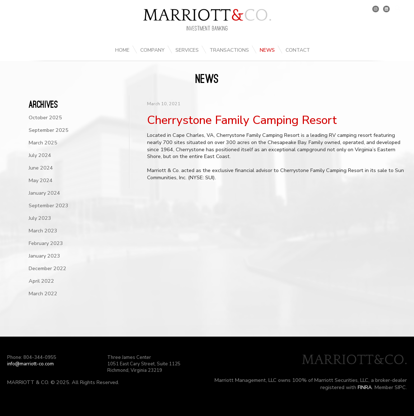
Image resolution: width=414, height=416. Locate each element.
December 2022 (47, 268)
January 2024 (44, 193)
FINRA (365, 387)
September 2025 (49, 130)
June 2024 (41, 167)
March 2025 (43, 142)
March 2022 (43, 293)
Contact (298, 50)
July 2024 (40, 155)
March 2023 (43, 230)
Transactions (229, 50)
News (267, 50)
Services (187, 50)
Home (122, 50)
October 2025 (45, 117)
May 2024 (41, 180)
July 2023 (40, 218)
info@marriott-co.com (30, 364)
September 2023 (49, 205)
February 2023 (46, 243)
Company (152, 50)
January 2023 (44, 255)
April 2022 (41, 281)
